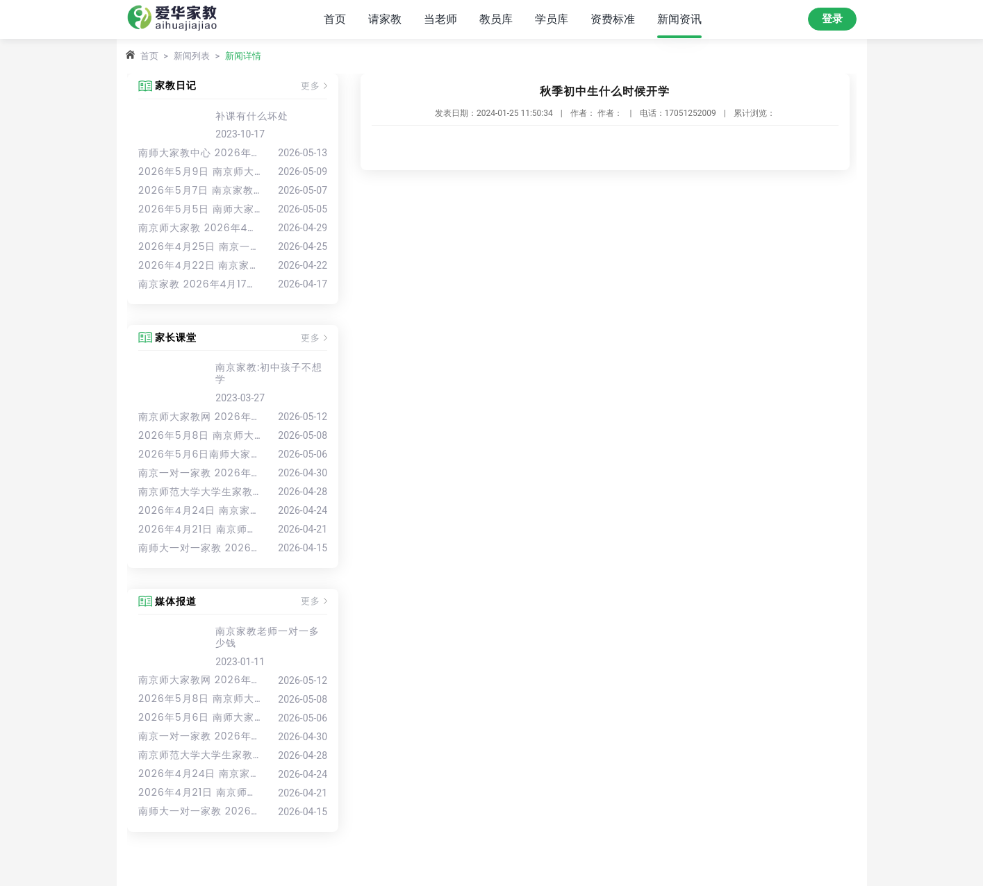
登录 (832, 18)
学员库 (551, 19)
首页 (335, 19)
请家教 (385, 19)
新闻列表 (192, 56)
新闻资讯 (679, 19)
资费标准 (612, 19)
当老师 (440, 19)
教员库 (496, 19)
